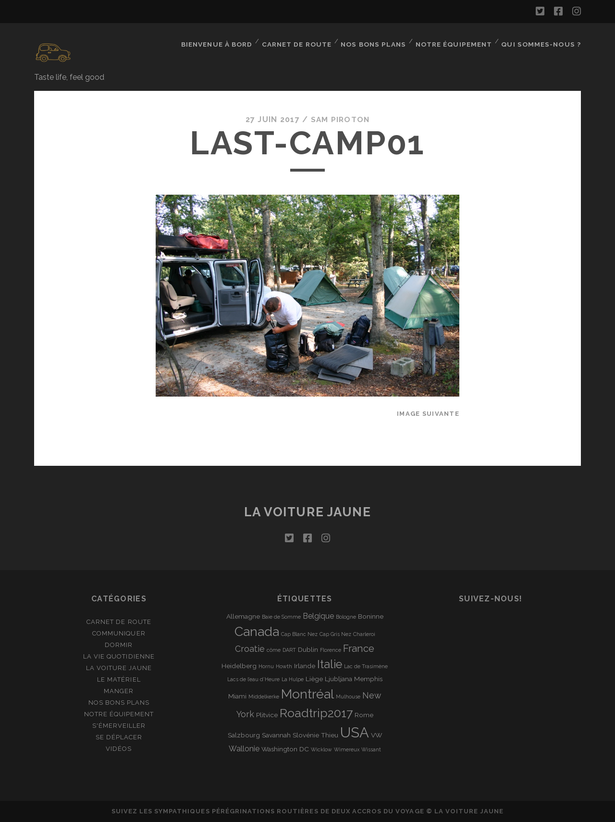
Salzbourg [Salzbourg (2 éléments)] (244, 735)
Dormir (119, 644)
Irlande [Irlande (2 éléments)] (304, 665)
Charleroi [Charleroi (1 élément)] (364, 633)
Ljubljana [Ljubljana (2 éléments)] (338, 679)
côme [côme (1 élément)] (274, 650)
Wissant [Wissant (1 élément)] (371, 749)
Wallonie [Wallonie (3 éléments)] (244, 748)
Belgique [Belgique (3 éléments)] (318, 615)
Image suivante (428, 413)
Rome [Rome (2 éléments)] (364, 715)
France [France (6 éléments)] (358, 648)
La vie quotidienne (119, 656)
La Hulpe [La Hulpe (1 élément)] (293, 679)
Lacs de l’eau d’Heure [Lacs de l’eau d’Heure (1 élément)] (253, 679)
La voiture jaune (307, 512)
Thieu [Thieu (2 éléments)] (329, 735)
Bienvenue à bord (219, 40)
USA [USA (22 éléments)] (354, 732)
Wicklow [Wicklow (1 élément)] (321, 749)
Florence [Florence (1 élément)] (330, 650)
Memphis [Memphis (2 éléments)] (368, 679)
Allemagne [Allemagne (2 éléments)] (243, 616)
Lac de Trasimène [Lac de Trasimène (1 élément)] (366, 666)
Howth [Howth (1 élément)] (284, 666)
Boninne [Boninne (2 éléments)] (370, 616)
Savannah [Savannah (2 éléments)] (276, 735)
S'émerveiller (119, 725)
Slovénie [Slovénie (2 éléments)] (306, 735)
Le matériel (118, 679)
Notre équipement (456, 40)
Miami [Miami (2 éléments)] (237, 696)
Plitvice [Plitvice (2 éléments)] (267, 715)
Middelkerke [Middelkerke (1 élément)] (263, 696)
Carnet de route (300, 40)
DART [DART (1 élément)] (289, 650)
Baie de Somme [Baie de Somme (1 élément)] (281, 616)
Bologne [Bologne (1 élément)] (346, 616)
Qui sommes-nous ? (543, 40)
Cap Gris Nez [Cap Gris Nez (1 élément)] (335, 633)
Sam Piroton (340, 119)
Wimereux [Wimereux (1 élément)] (346, 749)
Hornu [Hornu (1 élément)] (266, 666)
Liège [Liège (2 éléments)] (314, 679)
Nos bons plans (376, 40)
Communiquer (118, 632)
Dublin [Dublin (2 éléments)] (308, 649)
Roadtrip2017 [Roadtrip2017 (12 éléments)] (316, 713)
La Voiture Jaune (119, 668)
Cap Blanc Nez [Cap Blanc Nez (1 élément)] (299, 633)
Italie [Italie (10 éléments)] (329, 664)
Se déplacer (119, 737)
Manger (119, 691)
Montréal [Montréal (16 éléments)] (307, 693)
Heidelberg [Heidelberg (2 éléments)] (239, 665)
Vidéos (119, 748)
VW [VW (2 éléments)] (376, 735)
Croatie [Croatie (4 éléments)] (250, 649)
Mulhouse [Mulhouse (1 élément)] (348, 696)
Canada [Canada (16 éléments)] (256, 630)
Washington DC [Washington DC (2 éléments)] (285, 749)
